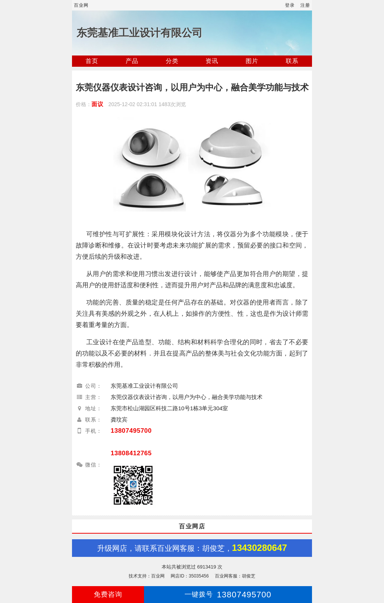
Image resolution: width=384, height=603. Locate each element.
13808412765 (131, 453)
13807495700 (131, 430)
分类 (172, 61)
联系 (292, 61)
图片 (252, 61)
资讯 (212, 61)
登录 (290, 5)
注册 (305, 5)
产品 (132, 61)
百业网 (81, 5)
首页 (92, 61)
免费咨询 (108, 594)
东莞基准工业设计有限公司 (139, 33)
